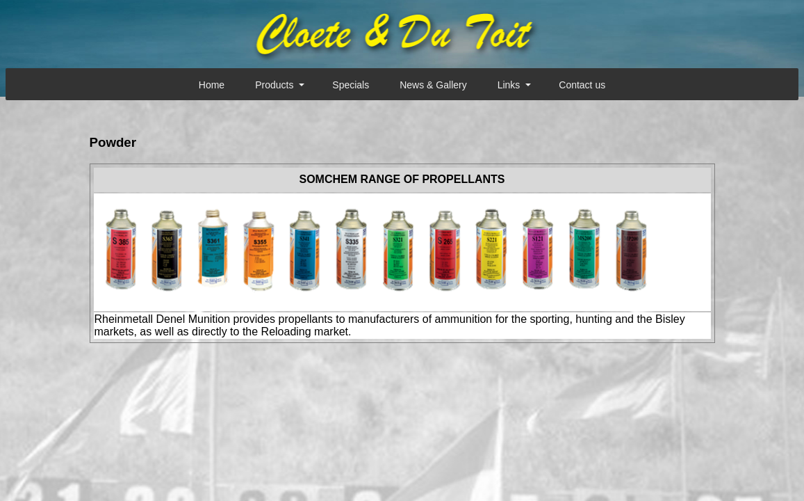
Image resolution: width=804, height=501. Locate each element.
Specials (350, 84)
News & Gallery (433, 84)
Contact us (582, 84)
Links (509, 84)
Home (211, 84)
